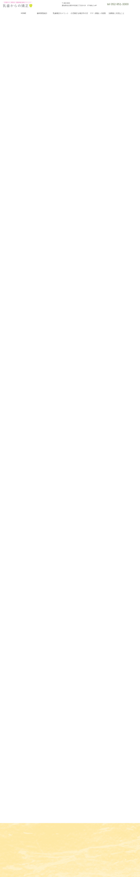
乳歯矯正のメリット (61, 13)
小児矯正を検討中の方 (79, 13)
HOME (23, 13)
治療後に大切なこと (116, 13)
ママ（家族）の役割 (98, 13)
